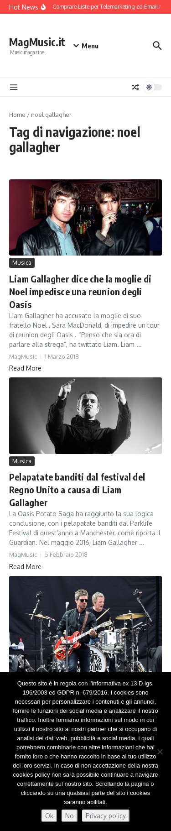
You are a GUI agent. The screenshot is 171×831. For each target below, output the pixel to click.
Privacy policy (106, 816)
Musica (21, 262)
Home (17, 114)
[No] (159, 751)
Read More (25, 368)
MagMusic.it (37, 41)
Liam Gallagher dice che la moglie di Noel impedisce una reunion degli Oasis (80, 291)
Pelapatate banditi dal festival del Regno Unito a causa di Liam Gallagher (77, 489)
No (69, 816)
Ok (49, 816)
